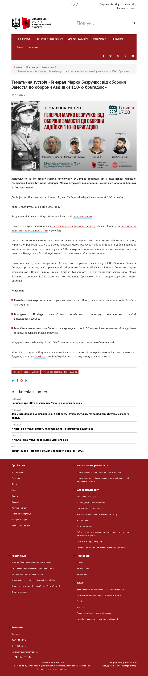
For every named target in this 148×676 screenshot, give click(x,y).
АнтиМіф (81, 607)
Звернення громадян (86, 496)
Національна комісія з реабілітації (27, 574)
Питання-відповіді (19, 592)
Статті (79, 601)
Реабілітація (99, 38)
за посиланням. (82, 216)
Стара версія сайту (109, 4)
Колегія (14, 496)
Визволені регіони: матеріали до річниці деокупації (100, 589)
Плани (14, 484)
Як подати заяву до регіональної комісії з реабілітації (35, 586)
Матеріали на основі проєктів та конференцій (97, 619)
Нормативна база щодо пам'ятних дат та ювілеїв (99, 472)
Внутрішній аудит (19, 507)
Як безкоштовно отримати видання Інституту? (97, 514)
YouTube (40, 356)
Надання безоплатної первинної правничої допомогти (101, 547)
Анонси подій (49, 67)
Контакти (33, 47)
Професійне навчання (21, 525)
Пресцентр (117, 38)
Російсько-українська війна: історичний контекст (99, 595)
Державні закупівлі (85, 526)
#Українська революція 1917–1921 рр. (60, 371)
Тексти (20, 47)
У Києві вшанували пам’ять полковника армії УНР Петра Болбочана (74, 426)
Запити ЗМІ (82, 574)
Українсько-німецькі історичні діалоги (94, 613)
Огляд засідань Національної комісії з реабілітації (34, 580)
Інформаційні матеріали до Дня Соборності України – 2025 (74, 448)
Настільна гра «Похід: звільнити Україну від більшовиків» (74, 401)
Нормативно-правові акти (49, 38)
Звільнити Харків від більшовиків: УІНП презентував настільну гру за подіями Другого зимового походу (74, 413)
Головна (18, 67)
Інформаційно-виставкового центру (73, 226)
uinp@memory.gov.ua (28, 651)
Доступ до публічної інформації (91, 502)
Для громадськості (78, 38)
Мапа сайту (131, 4)
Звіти (13, 490)
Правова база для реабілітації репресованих (31, 562)
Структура (15, 478)
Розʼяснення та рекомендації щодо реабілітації (32, 568)
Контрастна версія (127, 8)
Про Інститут (23, 38)
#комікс (16, 371)
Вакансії (15, 502)
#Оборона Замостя (31, 371)
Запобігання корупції (21, 513)
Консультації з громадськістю (90, 508)
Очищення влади (19, 519)
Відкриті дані (83, 520)
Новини (80, 562)
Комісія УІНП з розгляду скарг (90, 541)
